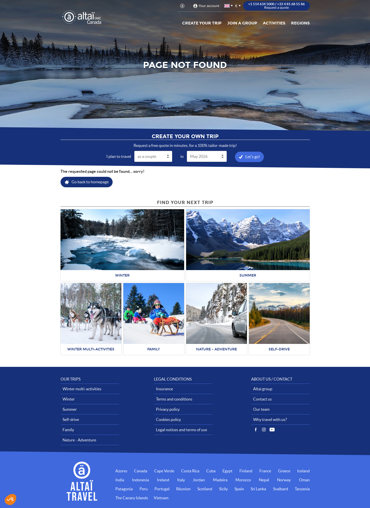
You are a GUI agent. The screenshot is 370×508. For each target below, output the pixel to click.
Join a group (242, 23)
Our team (261, 409)
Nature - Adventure (79, 440)
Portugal (161, 489)
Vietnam (161, 498)
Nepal (264, 480)
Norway (284, 480)
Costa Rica (190, 471)
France (265, 471)
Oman (304, 480)
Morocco (243, 480)
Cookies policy (168, 419)
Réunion (183, 489)
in (182, 156)
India (119, 480)
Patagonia (124, 489)
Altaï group (262, 389)
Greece (284, 471)
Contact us (262, 399)
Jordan (199, 480)
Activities (274, 23)
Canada (140, 471)
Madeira (220, 480)
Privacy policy (168, 409)
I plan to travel (118, 156)
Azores (121, 471)
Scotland (204, 489)
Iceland (303, 471)
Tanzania (302, 489)
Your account (209, 6)
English (227, 6)
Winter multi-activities (82, 389)
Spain (239, 489)
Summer (70, 409)
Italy (181, 480)
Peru (144, 489)
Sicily (223, 489)
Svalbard (280, 489)
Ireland (163, 480)
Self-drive (71, 419)
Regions (300, 23)
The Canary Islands (131, 498)
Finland (245, 471)
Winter (69, 399)
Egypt (227, 471)
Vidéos (272, 429)
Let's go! (252, 156)
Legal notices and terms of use (181, 429)
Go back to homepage (90, 182)
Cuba (211, 471)
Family (68, 429)
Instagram (263, 429)
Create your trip (202, 23)
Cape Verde (164, 471)
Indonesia (140, 480)
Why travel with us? (270, 419)
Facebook (255, 429)
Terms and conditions (174, 399)
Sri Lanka (258, 489)
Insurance (164, 389)
